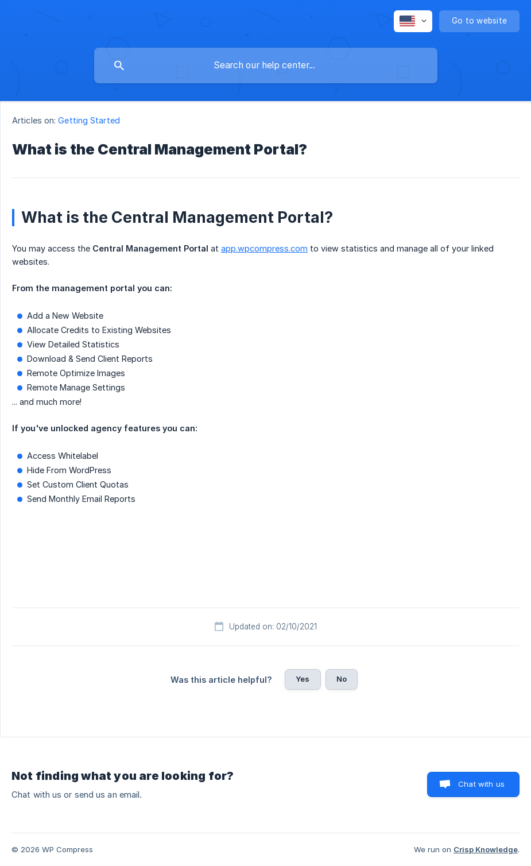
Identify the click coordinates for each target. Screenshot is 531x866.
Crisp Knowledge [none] (486, 849)
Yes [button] (302, 678)
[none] (413, 21)
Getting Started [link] (89, 120)
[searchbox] (265, 65)
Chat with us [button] (481, 783)
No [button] (341, 678)
